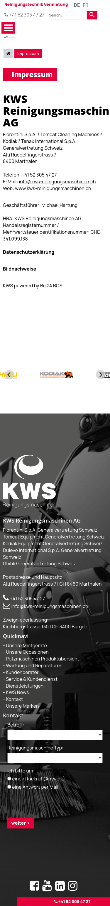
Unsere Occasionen (27, 652)
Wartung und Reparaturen (34, 665)
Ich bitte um (21, 770)
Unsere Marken (22, 706)
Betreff (15, 724)
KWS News (17, 692)
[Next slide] (100, 374)
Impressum (28, 53)
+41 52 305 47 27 (24, 14)
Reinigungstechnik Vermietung (36, 4)
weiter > (20, 823)
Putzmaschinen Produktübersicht (42, 658)
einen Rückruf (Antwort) (36, 778)
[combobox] (68, 15)
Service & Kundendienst (31, 679)
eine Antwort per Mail (32, 787)
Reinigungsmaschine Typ (35, 747)
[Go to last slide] (9, 374)
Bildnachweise (19, 269)
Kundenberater (22, 672)
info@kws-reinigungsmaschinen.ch (57, 181)
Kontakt (14, 699)
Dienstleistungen (24, 685)
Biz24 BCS (51, 285)
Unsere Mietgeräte (26, 645)
